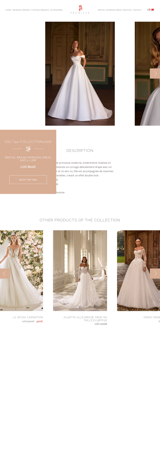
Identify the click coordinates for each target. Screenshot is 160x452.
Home (8, 10)
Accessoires (56, 10)
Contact (137, 10)
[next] (155, 73)
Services (127, 10)
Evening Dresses (40, 10)
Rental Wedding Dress (110, 10)
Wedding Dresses (21, 10)
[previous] (5, 273)
